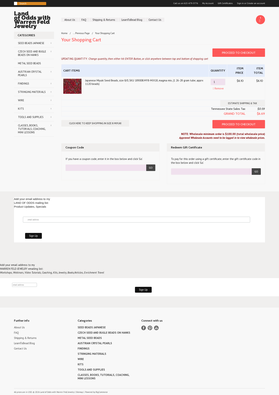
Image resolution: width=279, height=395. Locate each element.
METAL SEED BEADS (29, 63)
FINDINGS (23, 83)
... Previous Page (81, 33)
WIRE (21, 100)
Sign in (240, 3)
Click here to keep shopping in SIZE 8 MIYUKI (95, 123)
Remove (218, 88)
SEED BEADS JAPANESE (31, 43)
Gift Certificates (225, 3)
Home (64, 33)
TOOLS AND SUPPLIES (30, 117)
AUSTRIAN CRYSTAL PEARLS (30, 73)
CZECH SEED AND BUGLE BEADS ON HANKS (32, 53)
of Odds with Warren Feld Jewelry (34, 20)
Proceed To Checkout (239, 52)
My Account (208, 3)
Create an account (256, 3)
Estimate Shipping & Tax (242, 103)
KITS (21, 108)
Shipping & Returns (104, 19)
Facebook (143, 328)
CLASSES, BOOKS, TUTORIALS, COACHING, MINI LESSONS (32, 129)
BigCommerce (102, 392)
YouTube (156, 328)
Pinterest (150, 328)
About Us (69, 19)
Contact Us (155, 19)
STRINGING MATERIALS (32, 92)
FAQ (83, 19)
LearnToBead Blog (131, 19)
